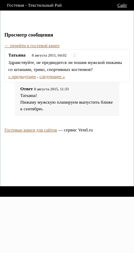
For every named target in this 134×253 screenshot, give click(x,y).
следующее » (52, 76)
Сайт (122, 5)
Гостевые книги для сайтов (30, 129)
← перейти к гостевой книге (32, 45)
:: (74, 55)
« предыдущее (22, 76)
